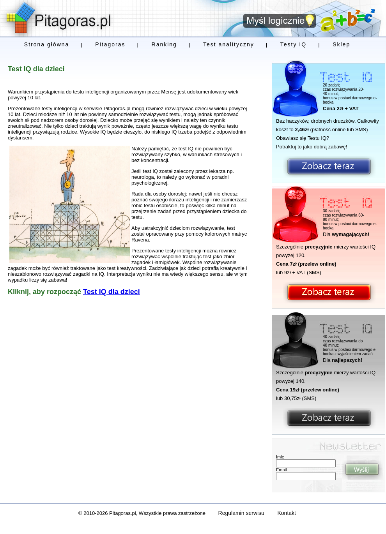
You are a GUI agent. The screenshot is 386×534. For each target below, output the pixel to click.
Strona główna (46, 44)
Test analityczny (228, 44)
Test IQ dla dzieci (111, 292)
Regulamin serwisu (241, 513)
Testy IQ (293, 44)
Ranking (164, 44)
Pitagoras (110, 44)
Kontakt (287, 513)
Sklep (341, 44)
